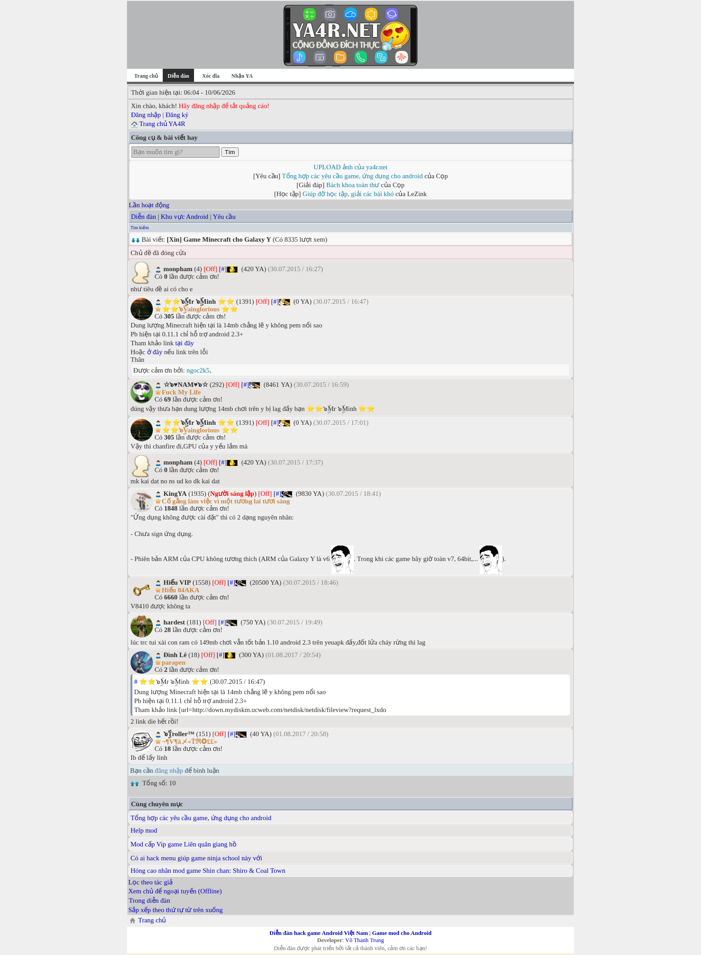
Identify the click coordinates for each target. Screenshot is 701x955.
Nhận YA (242, 76)
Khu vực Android (184, 402)
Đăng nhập (146, 114)
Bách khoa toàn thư (353, 184)
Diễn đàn (143, 402)
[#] (223, 454)
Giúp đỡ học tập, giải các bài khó (348, 193)
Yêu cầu (224, 402)
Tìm (230, 152)
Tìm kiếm (140, 413)
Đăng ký (176, 114)
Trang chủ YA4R (162, 123)
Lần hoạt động (149, 390)
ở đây (154, 724)
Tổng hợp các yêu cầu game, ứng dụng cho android (352, 176)
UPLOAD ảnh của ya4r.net (350, 167)
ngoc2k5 (198, 742)
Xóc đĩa (211, 76)
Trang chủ (146, 76)
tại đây (184, 715)
